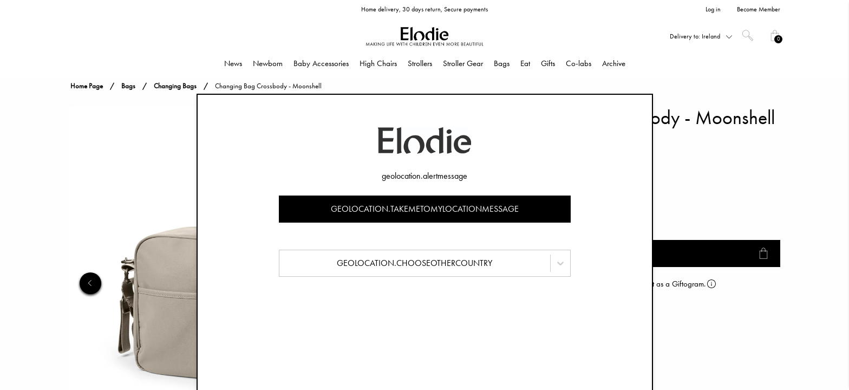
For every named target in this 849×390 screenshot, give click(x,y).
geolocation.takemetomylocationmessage (425, 208)
